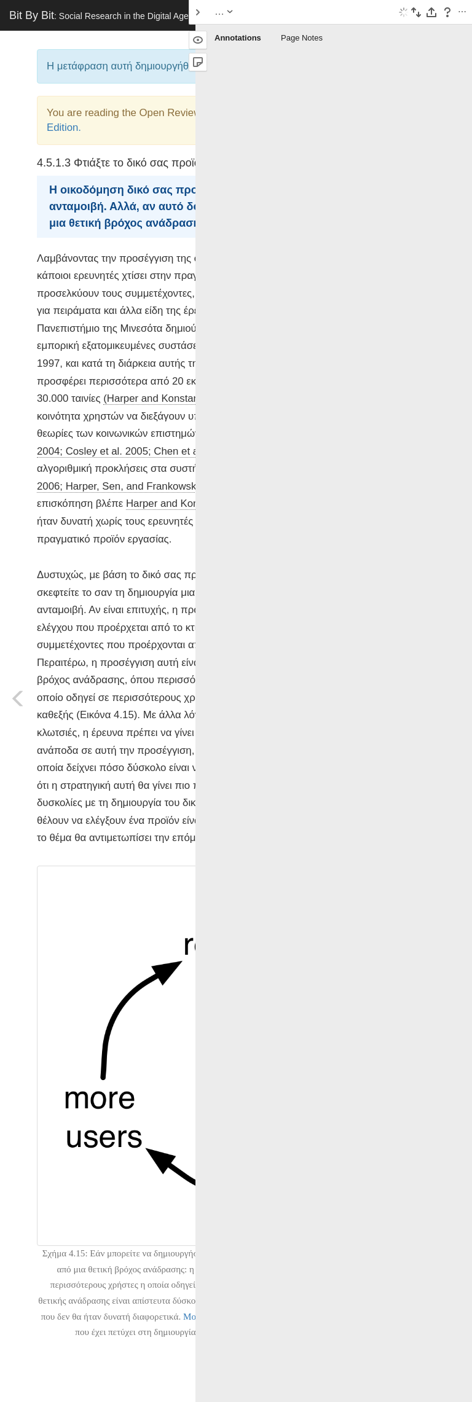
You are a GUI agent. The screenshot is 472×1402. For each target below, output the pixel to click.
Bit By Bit (99, 15)
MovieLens (204, 1317)
